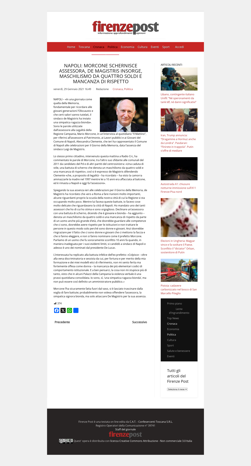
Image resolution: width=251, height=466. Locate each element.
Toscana (84, 47)
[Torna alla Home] (125, 27)
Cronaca (98, 47)
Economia (127, 47)
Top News (173, 318)
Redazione (102, 89)
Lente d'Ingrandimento (179, 311)
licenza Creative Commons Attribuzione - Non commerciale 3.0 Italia (151, 441)
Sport (166, 47)
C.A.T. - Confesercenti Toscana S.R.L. (151, 421)
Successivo (139, 322)
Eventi (155, 47)
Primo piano (174, 303)
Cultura (142, 47)
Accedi (179, 47)
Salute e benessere (178, 351)
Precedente (62, 322)
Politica (112, 47)
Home (71, 47)
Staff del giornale (125, 429)
